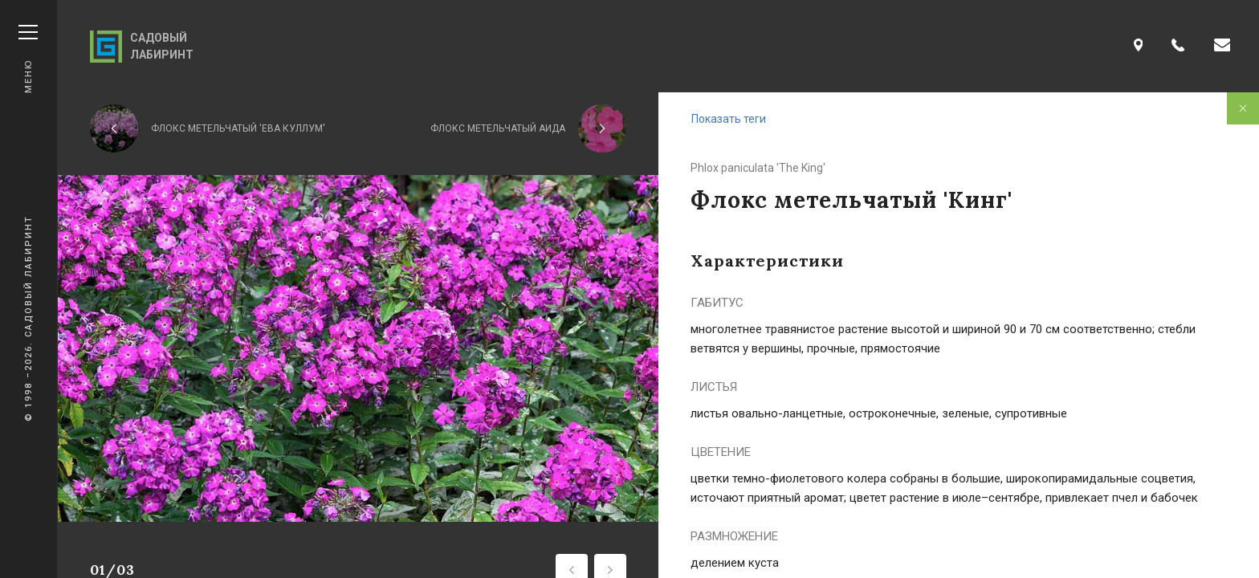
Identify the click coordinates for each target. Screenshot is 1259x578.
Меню (28, 59)
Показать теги (728, 118)
